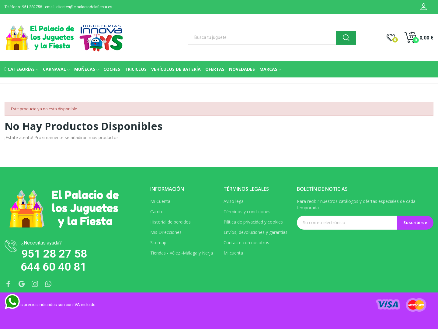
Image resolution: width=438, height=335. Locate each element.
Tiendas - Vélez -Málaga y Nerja (181, 253)
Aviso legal (234, 201)
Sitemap (158, 242)
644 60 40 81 (53, 266)
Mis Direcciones (166, 232)
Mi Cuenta (160, 201)
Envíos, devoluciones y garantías (255, 232)
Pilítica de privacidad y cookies (253, 222)
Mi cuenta (233, 253)
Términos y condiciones (247, 211)
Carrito (157, 211)
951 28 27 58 (54, 253)
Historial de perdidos (170, 222)
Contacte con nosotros (246, 242)
